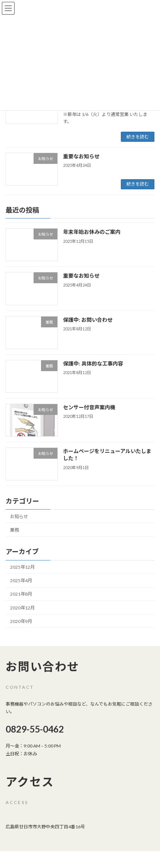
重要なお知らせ (81, 156)
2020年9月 (21, 621)
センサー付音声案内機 (89, 407)
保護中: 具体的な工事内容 (93, 363)
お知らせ (19, 516)
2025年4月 (21, 580)
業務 (14, 529)
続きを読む (137, 137)
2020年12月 (22, 607)
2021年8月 (21, 594)
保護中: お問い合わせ (88, 319)
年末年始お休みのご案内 (91, 232)
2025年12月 (22, 567)
